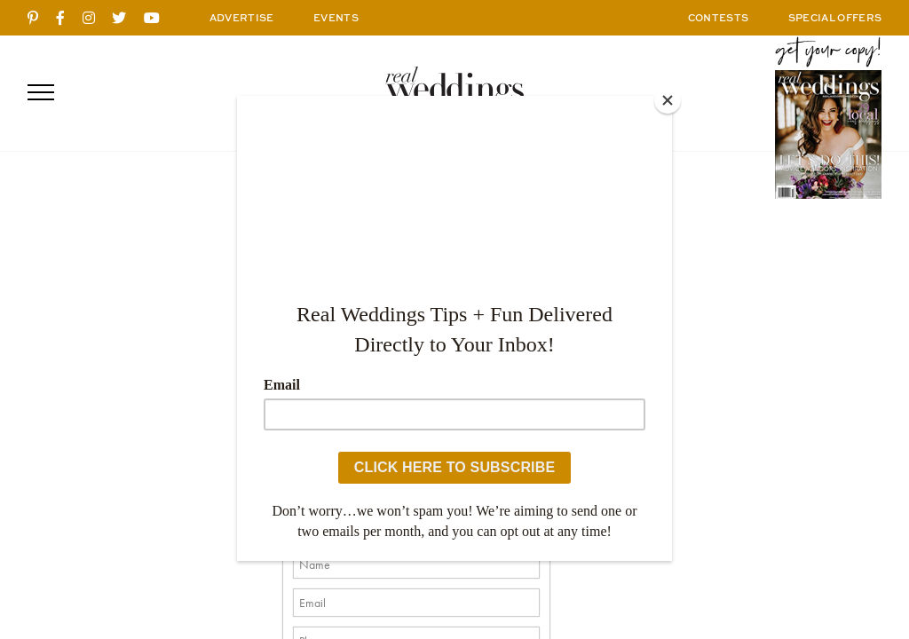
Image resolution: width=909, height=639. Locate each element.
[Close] (667, 100)
